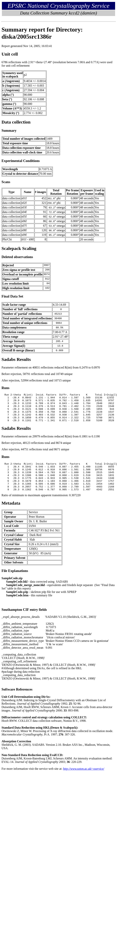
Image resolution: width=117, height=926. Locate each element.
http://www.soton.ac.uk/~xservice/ (83, 780)
